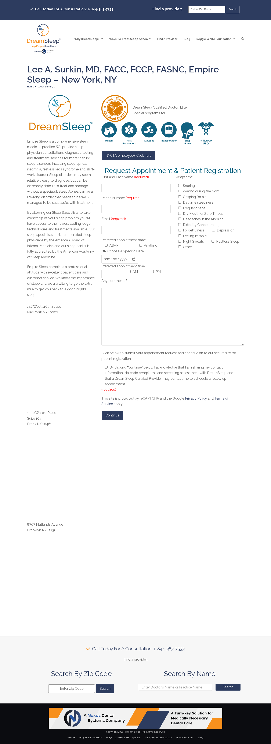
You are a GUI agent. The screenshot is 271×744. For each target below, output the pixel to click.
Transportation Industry (158, 737)
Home (71, 737)
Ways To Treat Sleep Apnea (123, 737)
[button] (242, 39)
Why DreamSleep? (90, 737)
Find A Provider (185, 737)
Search (228, 687)
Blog (200, 737)
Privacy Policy (196, 398)
